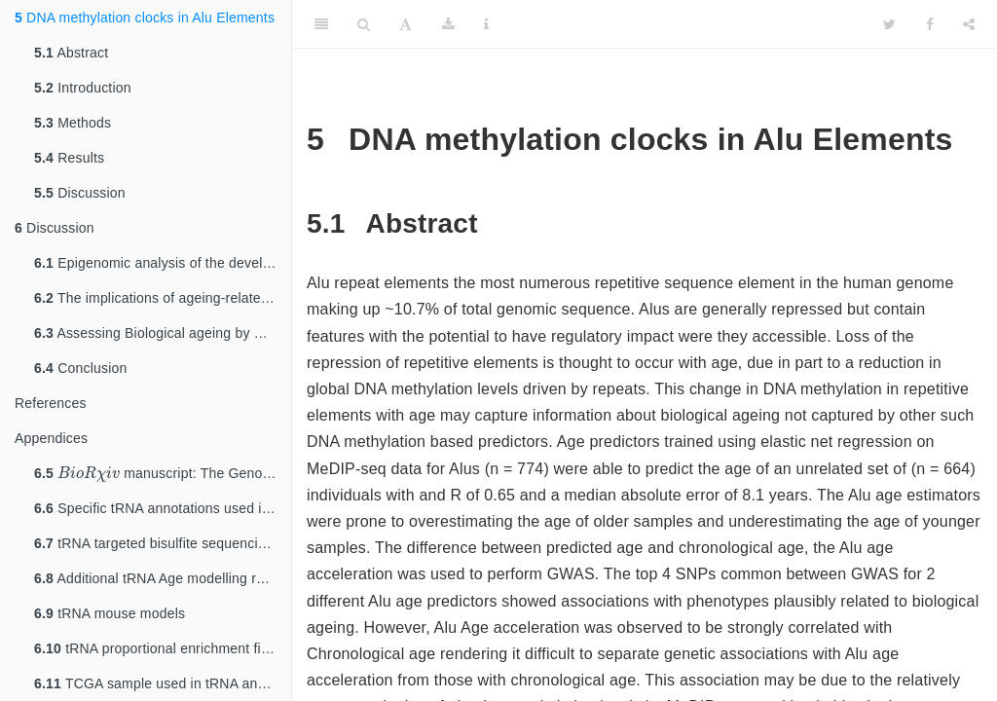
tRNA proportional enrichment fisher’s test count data (162, 648)
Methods (72, 122)
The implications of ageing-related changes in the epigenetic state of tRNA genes (162, 298)
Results (69, 158)
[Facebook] (929, 24)
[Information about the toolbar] (486, 24)
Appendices (51, 438)
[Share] (968, 24)
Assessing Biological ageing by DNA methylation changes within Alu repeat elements (162, 333)
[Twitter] (889, 24)
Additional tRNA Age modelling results (162, 578)
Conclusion (80, 368)
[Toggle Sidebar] (321, 24)
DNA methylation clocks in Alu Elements (145, 17)
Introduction (82, 87)
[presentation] (88, 472)
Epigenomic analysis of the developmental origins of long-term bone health (162, 263)
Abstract (71, 52)
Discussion (80, 193)
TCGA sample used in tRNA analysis (162, 683)
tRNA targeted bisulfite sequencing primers (162, 543)
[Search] (364, 24)
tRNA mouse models (109, 613)
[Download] (448, 24)
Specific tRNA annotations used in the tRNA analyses (162, 508)
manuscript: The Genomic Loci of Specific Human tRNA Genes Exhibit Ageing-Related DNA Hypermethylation (162, 471)
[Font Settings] (405, 24)
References (51, 403)
